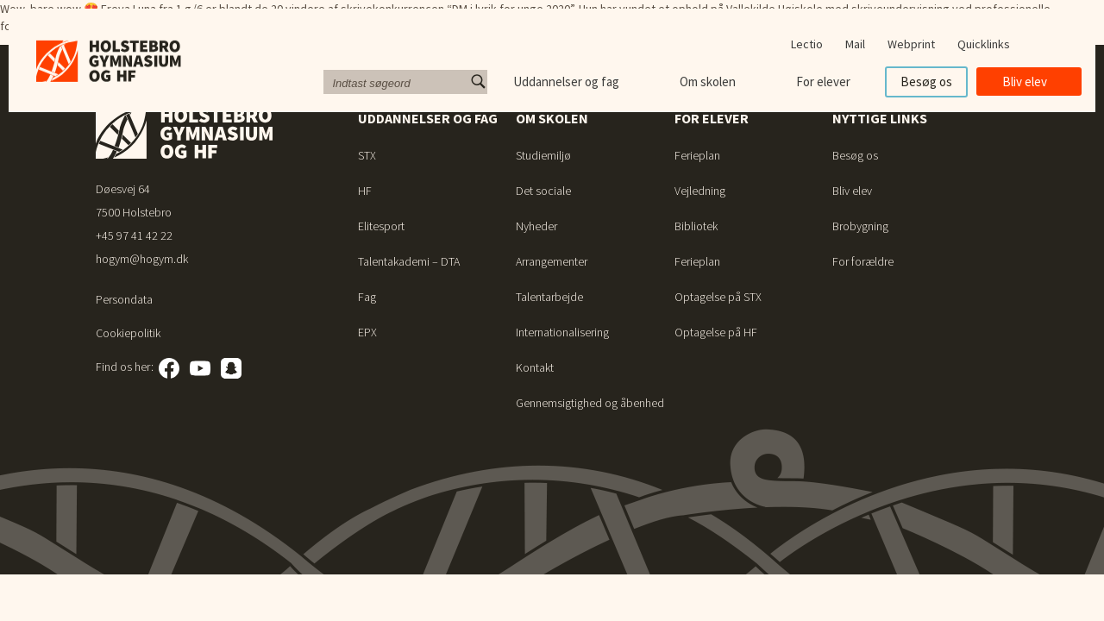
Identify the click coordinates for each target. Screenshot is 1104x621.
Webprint (911, 44)
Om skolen (708, 81)
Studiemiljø (543, 155)
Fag (367, 296)
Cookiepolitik (128, 333)
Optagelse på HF (715, 332)
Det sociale (543, 190)
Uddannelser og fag (566, 81)
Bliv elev (1024, 81)
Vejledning (699, 190)
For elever (823, 81)
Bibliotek (696, 226)
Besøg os (926, 81)
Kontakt (535, 367)
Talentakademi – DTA (409, 261)
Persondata (124, 299)
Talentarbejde (549, 296)
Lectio (807, 44)
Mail (855, 44)
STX (367, 155)
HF (365, 190)
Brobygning (860, 226)
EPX (367, 332)
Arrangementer (551, 261)
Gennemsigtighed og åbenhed (590, 403)
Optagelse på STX (718, 296)
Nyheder (536, 226)
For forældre (863, 261)
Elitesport (381, 226)
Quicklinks (983, 44)
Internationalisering (562, 332)
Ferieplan (697, 155)
